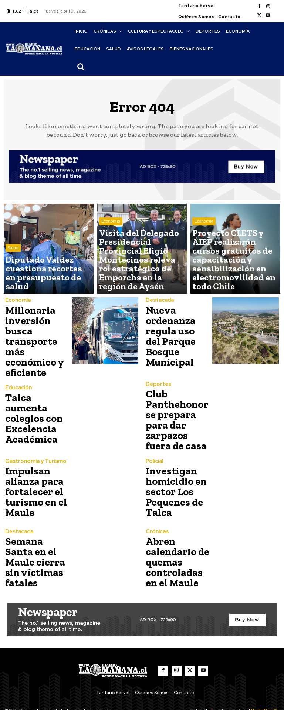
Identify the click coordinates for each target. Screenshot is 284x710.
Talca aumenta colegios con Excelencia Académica (36, 405)
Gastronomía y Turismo (33, 448)
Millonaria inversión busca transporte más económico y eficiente (37, 334)
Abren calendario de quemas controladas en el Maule (176, 546)
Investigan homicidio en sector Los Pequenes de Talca (172, 475)
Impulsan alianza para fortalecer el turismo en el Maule (32, 475)
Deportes (158, 378)
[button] (80, 67)
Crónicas (156, 519)
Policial (154, 448)
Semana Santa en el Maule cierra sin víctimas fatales (34, 546)
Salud (13, 266)
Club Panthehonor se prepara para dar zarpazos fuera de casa (178, 405)
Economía (110, 254)
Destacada (159, 308)
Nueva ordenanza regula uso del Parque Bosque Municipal (176, 334)
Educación (17, 382)
